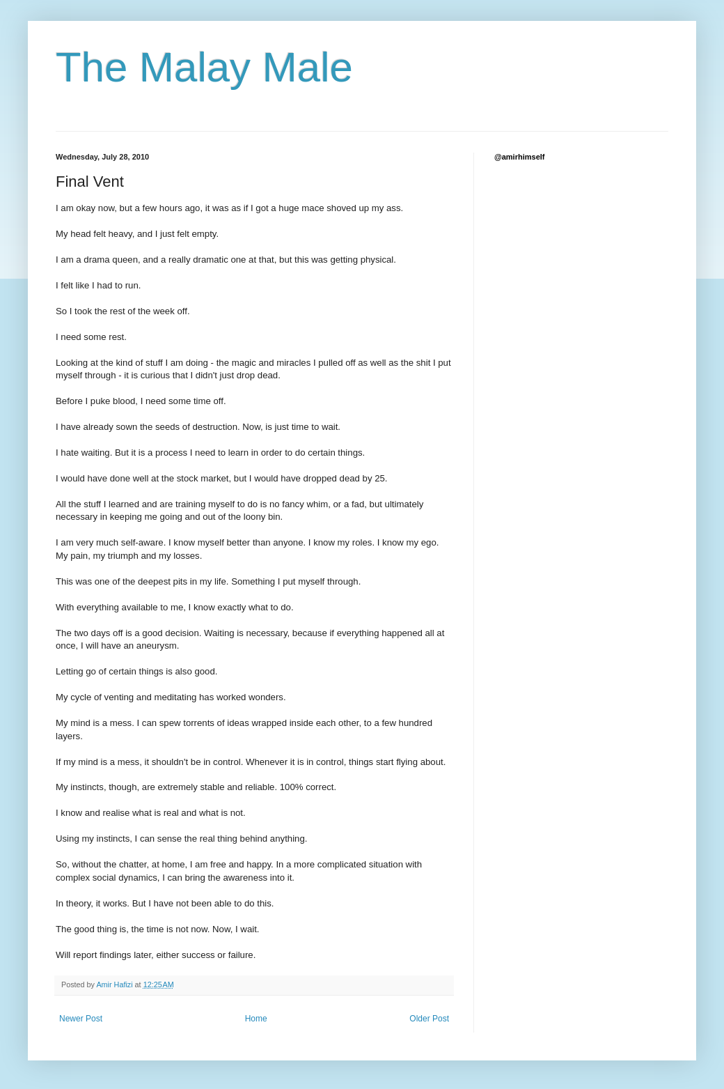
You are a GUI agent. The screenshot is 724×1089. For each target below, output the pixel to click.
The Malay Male (204, 67)
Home (256, 1019)
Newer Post (80, 1019)
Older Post (429, 1019)
